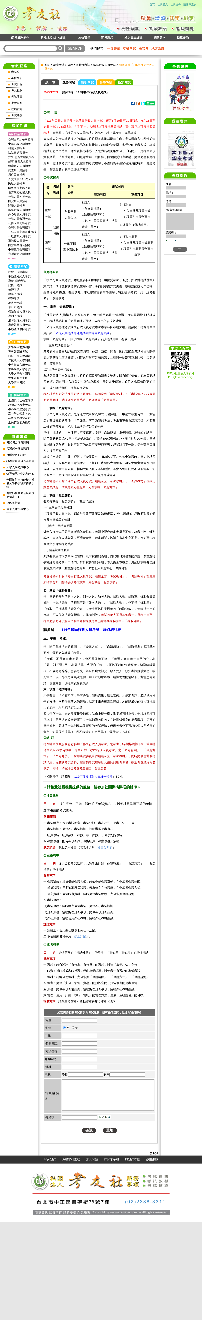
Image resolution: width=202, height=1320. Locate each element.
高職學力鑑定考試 (19, 418)
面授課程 (107, 37)
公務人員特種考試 (79, 64)
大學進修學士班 (18, 378)
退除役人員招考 (18, 240)
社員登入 (162, 4)
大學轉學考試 (16, 382)
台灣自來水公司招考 (20, 139)
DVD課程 (84, 37)
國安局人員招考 (18, 201)
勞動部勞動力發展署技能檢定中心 (20, 495)
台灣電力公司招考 (19, 254)
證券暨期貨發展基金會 (20, 461)
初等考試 (129, 48)
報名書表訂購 (133, 37)
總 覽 (50, 82)
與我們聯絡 (132, 1257)
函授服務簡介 (20, 37)
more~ (12, 258)
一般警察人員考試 (19, 236)
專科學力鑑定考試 (19, 409)
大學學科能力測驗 (19, 347)
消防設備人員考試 (19, 320)
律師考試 (13, 298)
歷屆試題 (16, 109)
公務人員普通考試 (19, 218)
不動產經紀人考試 (19, 276)
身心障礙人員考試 (19, 214)
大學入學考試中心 (17, 467)
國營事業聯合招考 (19, 245)
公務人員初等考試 (19, 196)
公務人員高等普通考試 (22, 232)
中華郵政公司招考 (19, 143)
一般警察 (113, 48)
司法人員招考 (16, 148)
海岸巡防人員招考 (19, 165)
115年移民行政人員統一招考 (93, 776)
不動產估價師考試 (19, 329)
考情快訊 (16, 78)
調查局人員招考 (18, 170)
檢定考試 (124, 82)
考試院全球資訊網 (17, 442)
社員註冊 (175, 4)
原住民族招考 (16, 174)
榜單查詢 (183, 37)
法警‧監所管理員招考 (21, 157)
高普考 (143, 48)
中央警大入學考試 (19, 364)
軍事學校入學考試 (19, 369)
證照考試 (87, 82)
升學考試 (105, 82)
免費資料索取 (71, 1257)
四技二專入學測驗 (19, 356)
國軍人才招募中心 (17, 509)
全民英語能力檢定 (19, 422)
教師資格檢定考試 (19, 404)
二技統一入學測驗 (19, 360)
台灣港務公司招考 (19, 227)
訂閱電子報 (111, 1257)
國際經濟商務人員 (19, 187)
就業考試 (58, 64)
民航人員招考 (16, 183)
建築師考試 (15, 294)
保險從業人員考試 (19, 311)
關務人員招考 (16, 205)
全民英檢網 (13, 502)
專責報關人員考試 (19, 324)
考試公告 (16, 71)
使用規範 (152, 1257)
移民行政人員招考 (19, 209)
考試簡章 (16, 96)
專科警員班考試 (18, 351)
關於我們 (50, 1257)
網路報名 (160, 37)
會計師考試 (15, 307)
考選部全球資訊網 (17, 448)
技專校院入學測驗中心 (20, 473)
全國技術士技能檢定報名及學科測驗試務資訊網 (20, 483)
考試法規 (16, 115)
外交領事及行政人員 (20, 179)
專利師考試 (15, 316)
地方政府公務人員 (19, 192)
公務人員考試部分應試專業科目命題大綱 (82, 333)
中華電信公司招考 (19, 249)
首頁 (152, 4)
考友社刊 (16, 90)
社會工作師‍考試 (18, 272)
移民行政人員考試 (104, 64)
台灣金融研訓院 (16, 454)
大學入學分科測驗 (19, 373)
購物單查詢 (189, 4)
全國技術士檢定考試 (20, 400)
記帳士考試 (15, 285)
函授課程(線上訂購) (53, 37)
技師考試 (13, 289)
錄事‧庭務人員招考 (19, 161)
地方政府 (157, 48)
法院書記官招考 (18, 152)
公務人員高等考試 (19, 223)
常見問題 (92, 1257)
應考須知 (16, 102)
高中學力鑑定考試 (19, 413)
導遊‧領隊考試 (17, 280)
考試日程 (16, 84)
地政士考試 (15, 302)
